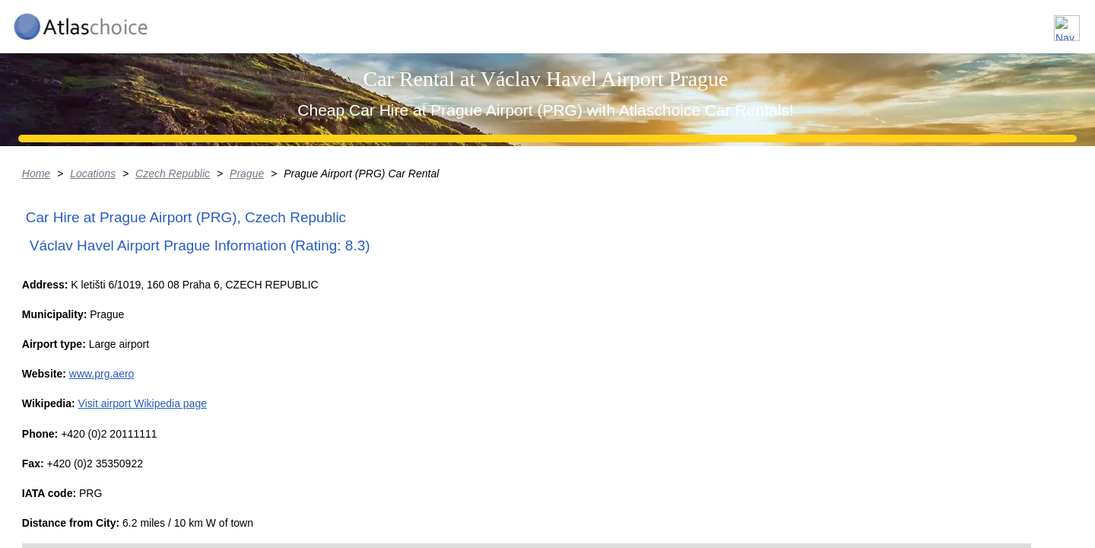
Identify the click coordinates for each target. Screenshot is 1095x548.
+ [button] (590, 457)
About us (915, 21)
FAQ (981, 21)
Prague (338, 293)
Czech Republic (262, 293)
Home (124, 293)
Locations (835, 21)
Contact (1043, 21)
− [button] (590, 481)
